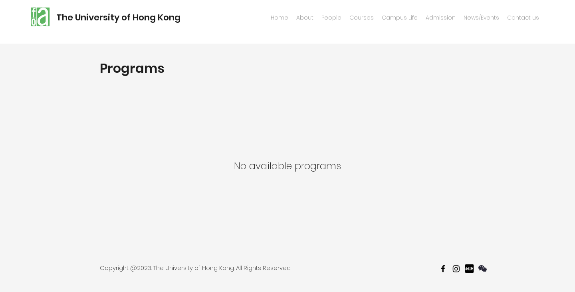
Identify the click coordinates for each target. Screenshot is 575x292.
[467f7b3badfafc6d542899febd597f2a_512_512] (469, 268)
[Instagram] (456, 268)
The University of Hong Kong (118, 17)
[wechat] (482, 268)
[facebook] (443, 268)
